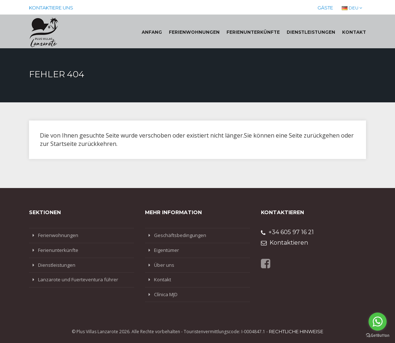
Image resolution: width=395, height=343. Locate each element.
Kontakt (354, 32)
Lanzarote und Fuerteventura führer (78, 279)
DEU (352, 8)
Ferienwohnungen (194, 32)
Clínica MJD (166, 294)
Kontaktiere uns (51, 8)
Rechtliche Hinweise (296, 331)
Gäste (325, 8)
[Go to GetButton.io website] (377, 335)
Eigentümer (166, 250)
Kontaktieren (284, 242)
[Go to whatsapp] (378, 322)
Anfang (152, 32)
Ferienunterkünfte (253, 32)
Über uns (164, 265)
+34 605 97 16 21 (287, 232)
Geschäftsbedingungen (180, 235)
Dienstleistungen (311, 32)
